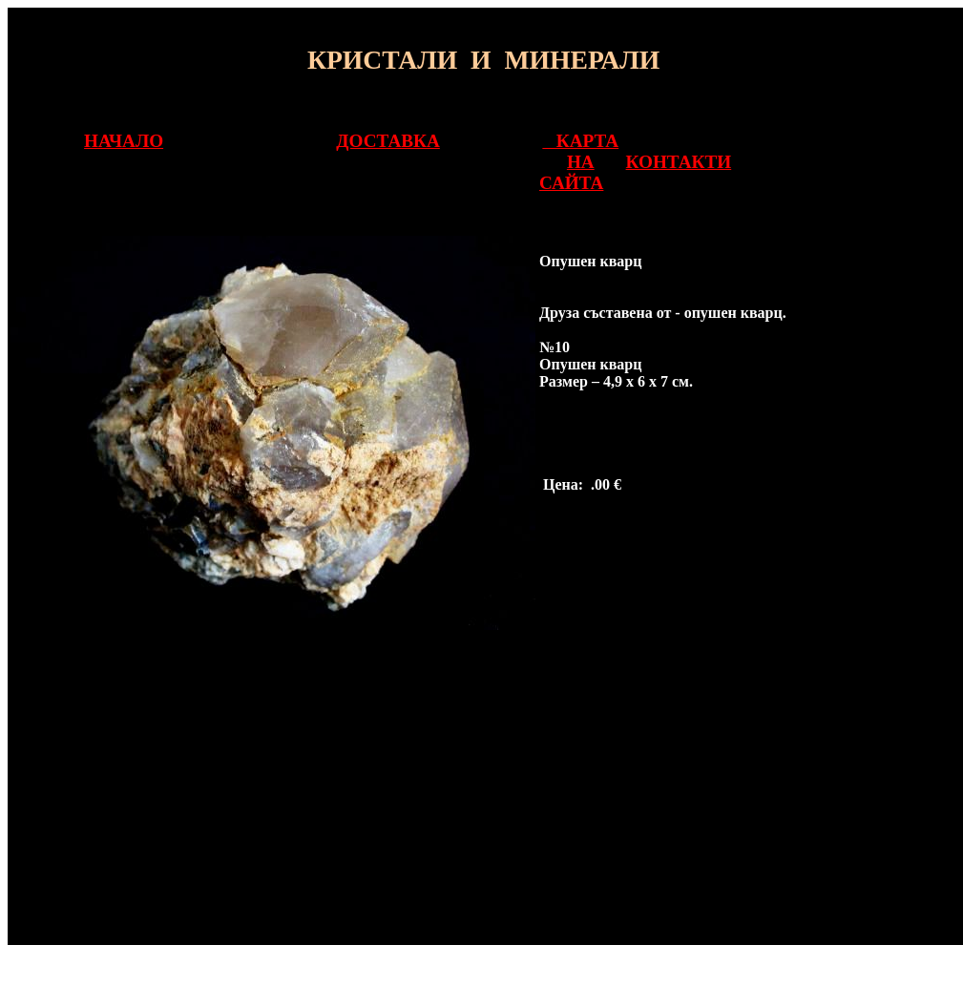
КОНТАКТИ (679, 162)
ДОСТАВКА (387, 141)
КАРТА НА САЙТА (578, 162)
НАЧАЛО (123, 141)
